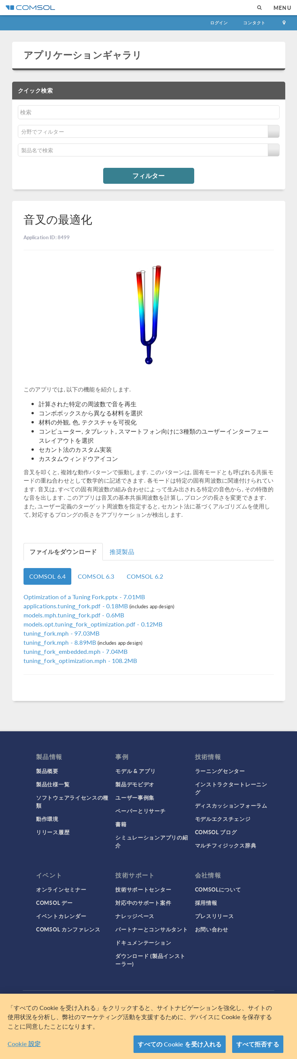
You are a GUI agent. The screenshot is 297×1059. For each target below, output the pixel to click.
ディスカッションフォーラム (231, 805)
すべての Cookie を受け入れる (180, 1044)
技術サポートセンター (143, 889)
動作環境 (47, 818)
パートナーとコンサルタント (151, 929)
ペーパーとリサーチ (140, 810)
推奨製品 (122, 551)
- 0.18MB (77, 605)
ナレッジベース (134, 916)
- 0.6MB (74, 615)
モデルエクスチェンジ (223, 818)
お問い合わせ (211, 929)
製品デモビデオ (134, 784)
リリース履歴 (52, 832)
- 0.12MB (93, 624)
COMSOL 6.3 (96, 576)
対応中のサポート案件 (143, 902)
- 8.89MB (61, 642)
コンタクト (254, 22)
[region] (148, 1026)
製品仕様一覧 (52, 784)
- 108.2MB (80, 660)
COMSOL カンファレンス (68, 929)
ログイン (219, 22)
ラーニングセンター (220, 771)
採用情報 (206, 902)
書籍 (120, 824)
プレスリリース (214, 916)
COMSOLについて (218, 889)
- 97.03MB (62, 633)
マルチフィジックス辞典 (225, 845)
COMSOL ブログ (216, 832)
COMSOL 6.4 (47, 576)
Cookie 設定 (24, 1043)
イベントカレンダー (61, 916)
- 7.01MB (84, 596)
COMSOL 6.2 (145, 576)
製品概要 (47, 771)
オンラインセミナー (61, 889)
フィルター (148, 175)
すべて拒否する (257, 1044)
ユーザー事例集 (134, 797)
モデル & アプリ (135, 771)
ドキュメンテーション (143, 942)
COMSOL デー (54, 902)
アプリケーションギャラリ (83, 54)
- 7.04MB (76, 651)
